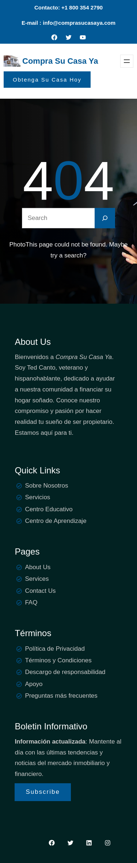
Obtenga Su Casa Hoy (47, 79)
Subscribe (43, 791)
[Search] (105, 218)
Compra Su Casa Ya (60, 61)
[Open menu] (126, 61)
